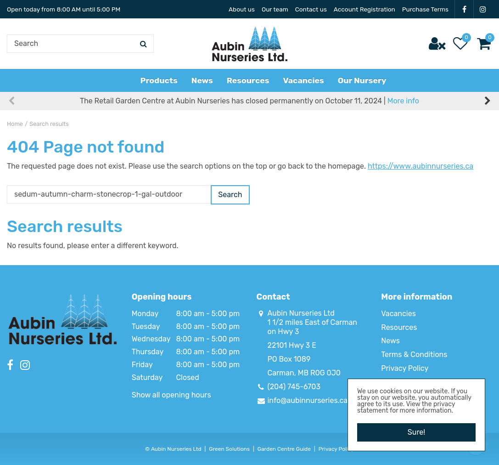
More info (403, 100)
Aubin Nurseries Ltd (301, 313)
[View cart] (484, 43)
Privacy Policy (404, 368)
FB (464, 9)
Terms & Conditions (414, 354)
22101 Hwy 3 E (292, 345)
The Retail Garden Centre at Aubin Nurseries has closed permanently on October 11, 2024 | (249, 100)
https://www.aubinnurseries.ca (420, 166)
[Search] (80, 43)
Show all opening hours (171, 395)
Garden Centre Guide (284, 449)
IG (483, 9)
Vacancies (398, 313)
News (390, 340)
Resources (399, 327)
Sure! (416, 432)
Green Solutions (229, 449)
